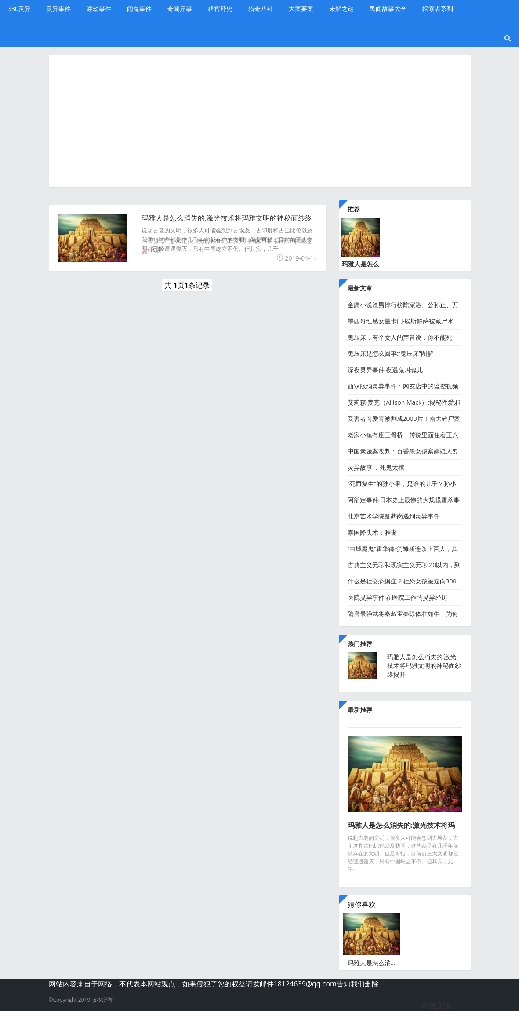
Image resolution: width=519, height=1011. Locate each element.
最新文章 (360, 288)
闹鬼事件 (139, 8)
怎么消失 (181, 240)
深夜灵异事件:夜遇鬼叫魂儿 (385, 370)
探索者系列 (437, 8)
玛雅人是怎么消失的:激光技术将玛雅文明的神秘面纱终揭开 (424, 665)
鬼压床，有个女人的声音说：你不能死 (400, 337)
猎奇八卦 (260, 8)
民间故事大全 (388, 8)
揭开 (280, 240)
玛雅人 (158, 240)
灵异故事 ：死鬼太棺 (376, 467)
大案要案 (301, 8)
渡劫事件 (99, 8)
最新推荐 (360, 709)
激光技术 (208, 240)
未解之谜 (341, 8)
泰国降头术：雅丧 (372, 532)
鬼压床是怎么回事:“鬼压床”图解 (390, 353)
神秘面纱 (260, 240)
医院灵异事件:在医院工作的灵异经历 (398, 597)
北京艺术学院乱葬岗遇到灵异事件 (394, 516)
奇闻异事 (179, 8)
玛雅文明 (233, 240)
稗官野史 (220, 8)
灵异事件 (58, 8)
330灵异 (19, 8)
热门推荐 (360, 643)
